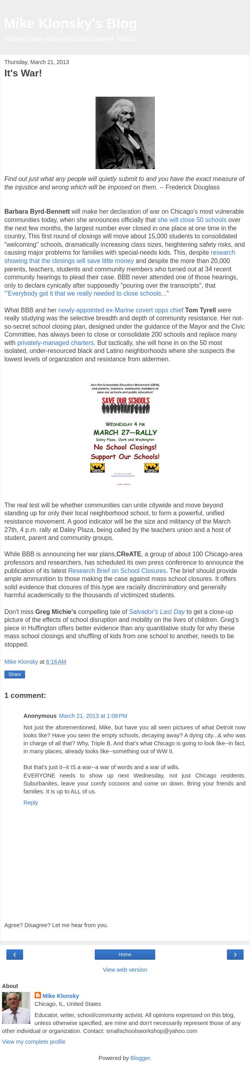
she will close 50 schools (193, 219)
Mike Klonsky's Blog (70, 23)
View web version (125, 970)
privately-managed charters (56, 342)
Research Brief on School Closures (117, 570)
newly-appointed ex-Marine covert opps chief (122, 310)
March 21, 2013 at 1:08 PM (93, 716)
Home (125, 954)
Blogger (140, 1058)
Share (14, 674)
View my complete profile (34, 1042)
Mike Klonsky (61, 996)
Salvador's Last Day (157, 611)
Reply (30, 802)
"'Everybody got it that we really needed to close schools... (85, 293)
